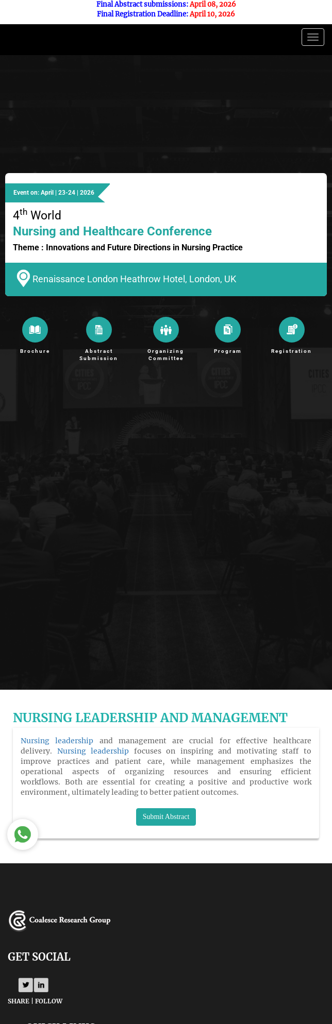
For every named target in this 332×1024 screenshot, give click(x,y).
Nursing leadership (57, 740)
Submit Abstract (166, 817)
